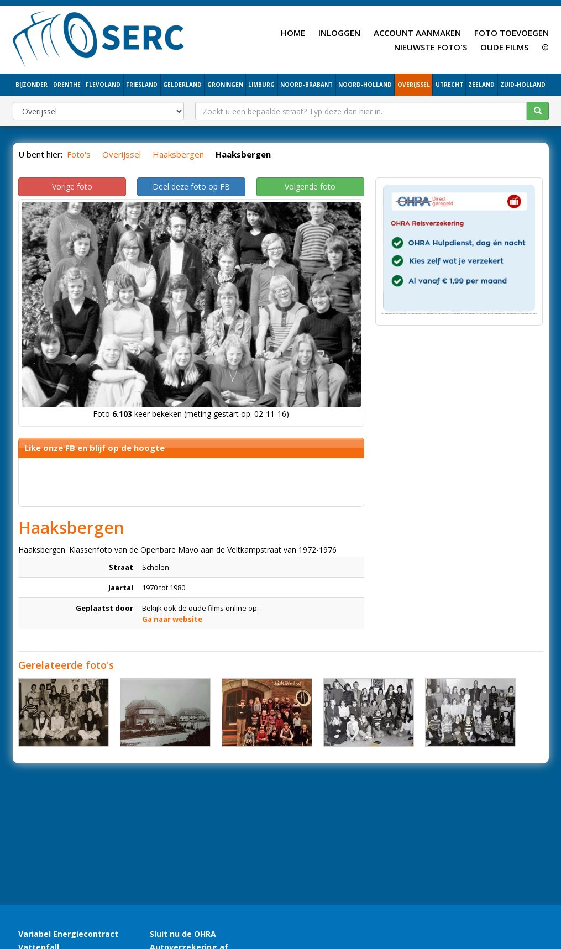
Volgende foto (310, 186)
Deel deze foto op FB (191, 186)
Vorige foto (72, 186)
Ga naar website (172, 619)
